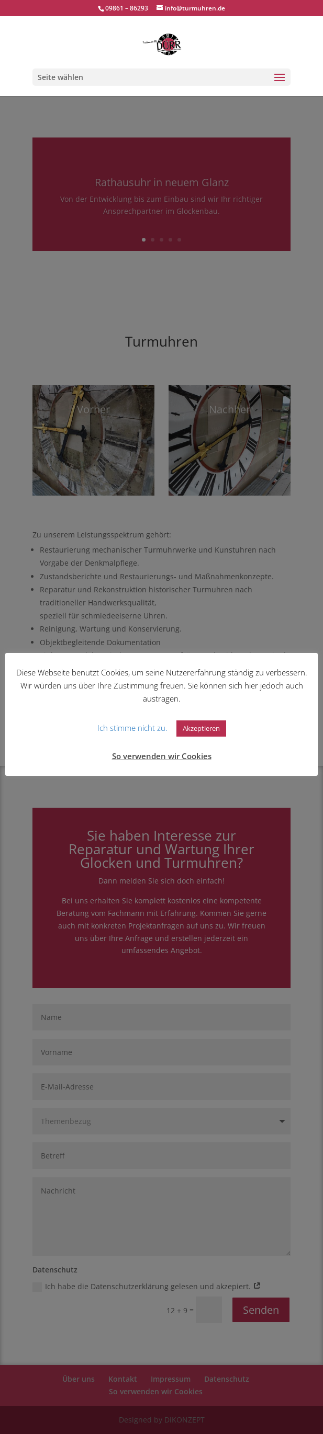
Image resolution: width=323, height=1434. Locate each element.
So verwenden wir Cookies (161, 756)
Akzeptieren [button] (201, 728)
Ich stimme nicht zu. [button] (132, 727)
